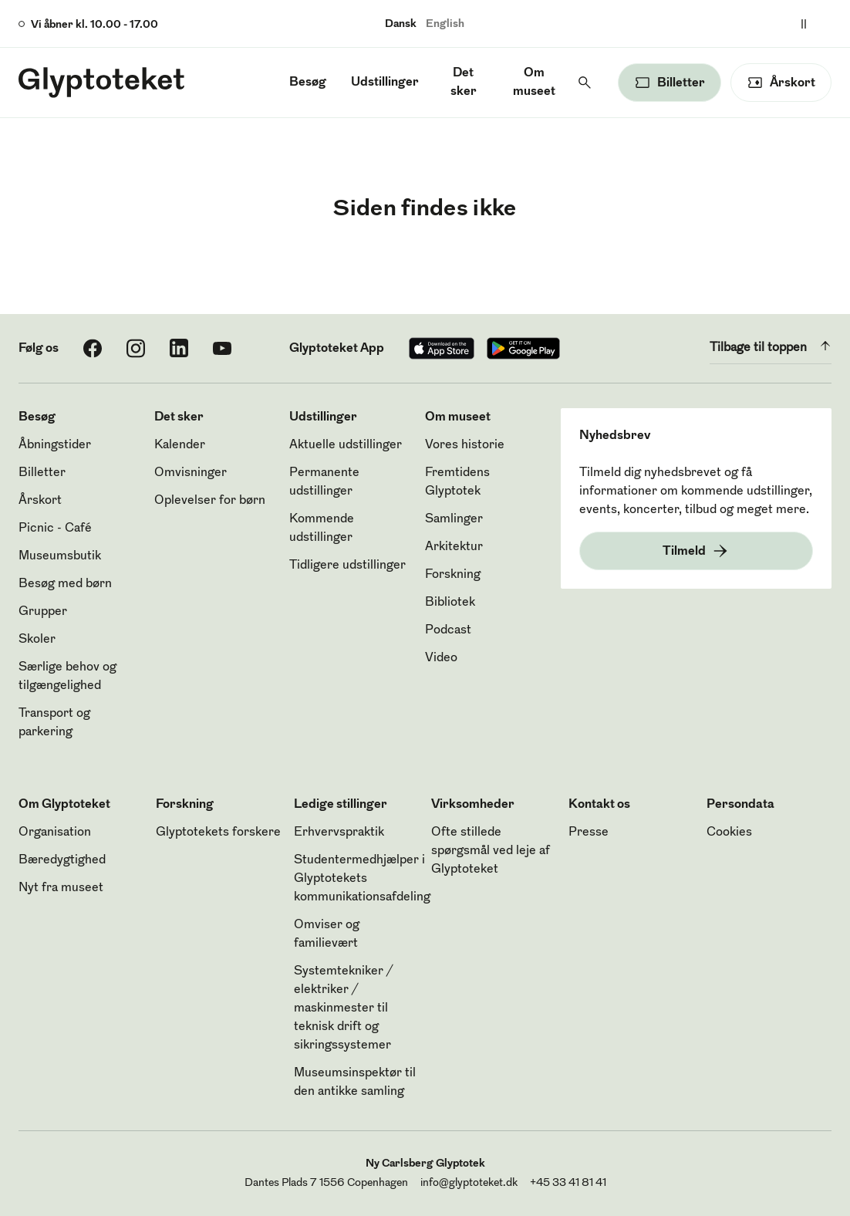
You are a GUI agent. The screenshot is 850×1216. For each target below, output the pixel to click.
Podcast (448, 630)
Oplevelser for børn (209, 501)
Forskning (453, 575)
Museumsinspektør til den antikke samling (355, 1082)
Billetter (42, 473)
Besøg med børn (65, 584)
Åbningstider (55, 445)
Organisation (55, 832)
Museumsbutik (60, 556)
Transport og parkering (54, 723)
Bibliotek (450, 602)
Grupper (43, 612)
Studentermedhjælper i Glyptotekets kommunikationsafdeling (362, 879)
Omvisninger (190, 473)
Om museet (534, 82)
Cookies (729, 832)
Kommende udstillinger (321, 528)
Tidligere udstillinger (347, 565)
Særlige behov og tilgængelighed (67, 676)
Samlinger (454, 519)
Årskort (40, 501)
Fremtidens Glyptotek (457, 482)
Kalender (179, 445)
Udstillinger (385, 82)
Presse (588, 832)
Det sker (463, 82)
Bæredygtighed (62, 860)
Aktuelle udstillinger (345, 445)
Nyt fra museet (61, 888)
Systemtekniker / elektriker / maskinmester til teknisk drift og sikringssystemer (343, 1008)
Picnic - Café (55, 528)
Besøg (307, 82)
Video (441, 658)
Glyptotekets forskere (218, 832)
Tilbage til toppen (770, 345)
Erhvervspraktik (339, 832)
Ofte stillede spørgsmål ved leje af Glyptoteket (490, 851)
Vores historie (464, 445)
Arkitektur (454, 547)
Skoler (37, 639)
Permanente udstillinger (324, 482)
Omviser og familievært (326, 934)
